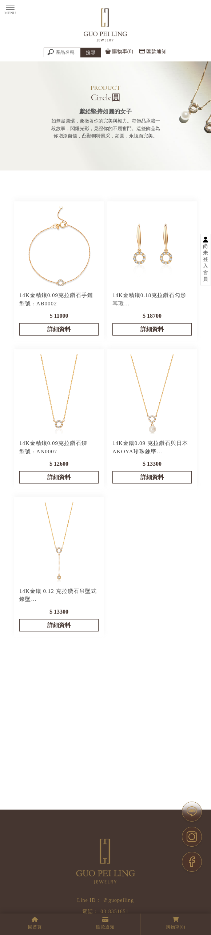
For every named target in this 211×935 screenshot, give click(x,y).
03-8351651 (114, 911)
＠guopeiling (118, 900)
